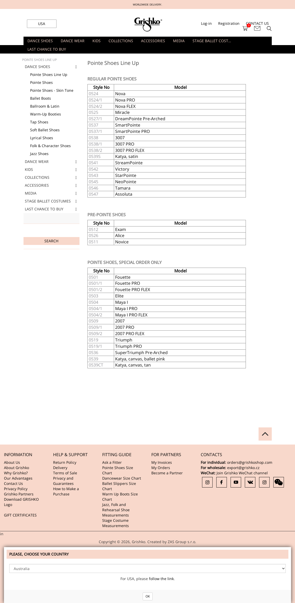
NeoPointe (125, 182)
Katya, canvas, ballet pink (140, 359)
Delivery (60, 467)
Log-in (206, 23)
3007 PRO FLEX (129, 150)
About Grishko (16, 467)
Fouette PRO (127, 283)
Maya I (121, 302)
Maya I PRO (126, 308)
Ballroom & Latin (44, 106)
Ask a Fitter (112, 462)
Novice (122, 242)
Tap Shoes (39, 121)
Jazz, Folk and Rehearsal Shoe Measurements (116, 510)
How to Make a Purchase (66, 491)
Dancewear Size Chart (121, 478)
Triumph (123, 340)
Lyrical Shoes (41, 137)
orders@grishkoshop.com (249, 462)
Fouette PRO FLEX (132, 289)
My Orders (160, 467)
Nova (120, 94)
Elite (119, 296)
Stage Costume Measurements (115, 523)
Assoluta (123, 194)
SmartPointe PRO (132, 131)
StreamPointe (129, 163)
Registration (229, 23)
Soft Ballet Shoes (45, 129)
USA (41, 23)
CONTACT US (257, 23)
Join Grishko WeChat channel (242, 472)
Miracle (122, 112)
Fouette (122, 277)
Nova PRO (125, 100)
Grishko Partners (19, 493)
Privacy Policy (15, 488)
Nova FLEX (125, 106)
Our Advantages (18, 478)
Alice (119, 235)
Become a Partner (167, 472)
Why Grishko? (16, 472)
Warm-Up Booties (45, 114)
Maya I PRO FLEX (131, 315)
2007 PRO (124, 327)
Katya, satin (126, 156)
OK (148, 596)
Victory (122, 169)
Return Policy (64, 462)
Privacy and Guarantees (63, 481)
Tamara (122, 188)
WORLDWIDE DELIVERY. (147, 4)
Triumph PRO (128, 346)
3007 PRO (124, 144)
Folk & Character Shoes (50, 145)
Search (51, 240)
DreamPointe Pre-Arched (140, 119)
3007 (120, 138)
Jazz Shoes (39, 153)
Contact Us (13, 483)
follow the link (161, 578)
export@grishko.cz (243, 467)
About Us (12, 462)
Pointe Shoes (41, 82)
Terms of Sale (65, 472)
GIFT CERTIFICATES (20, 515)
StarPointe (125, 175)
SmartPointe (127, 125)
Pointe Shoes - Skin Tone (51, 90)
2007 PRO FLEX (129, 333)
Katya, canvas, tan (133, 365)
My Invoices (161, 462)
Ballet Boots (40, 98)
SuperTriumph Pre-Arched (141, 352)
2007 (120, 321)
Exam (120, 229)
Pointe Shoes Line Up (48, 74)
